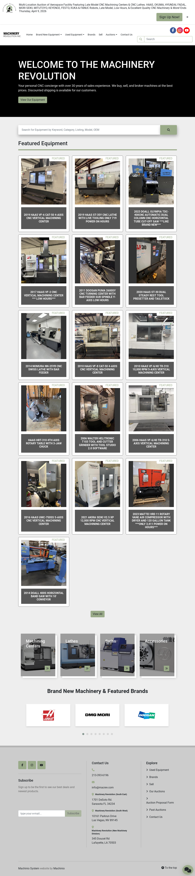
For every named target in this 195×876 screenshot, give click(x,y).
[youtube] (187, 30)
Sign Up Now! (169, 17)
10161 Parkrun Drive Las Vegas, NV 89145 (105, 818)
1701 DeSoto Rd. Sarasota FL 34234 (103, 801)
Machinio (59, 868)
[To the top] (169, 868)
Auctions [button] (110, 34)
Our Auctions (157, 791)
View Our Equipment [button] (32, 99)
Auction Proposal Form (160, 802)
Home (29, 34)
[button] (49, 34)
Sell (100, 34)
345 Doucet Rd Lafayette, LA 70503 (104, 840)
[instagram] (180, 30)
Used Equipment (73, 34)
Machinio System (28, 868)
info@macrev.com (103, 787)
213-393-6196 (100, 775)
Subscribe (73, 813)
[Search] (168, 39)
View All (97, 614)
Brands (91, 34)
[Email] (41, 813)
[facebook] (173, 30)
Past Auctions (157, 809)
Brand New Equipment (48, 34)
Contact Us (126, 34)
